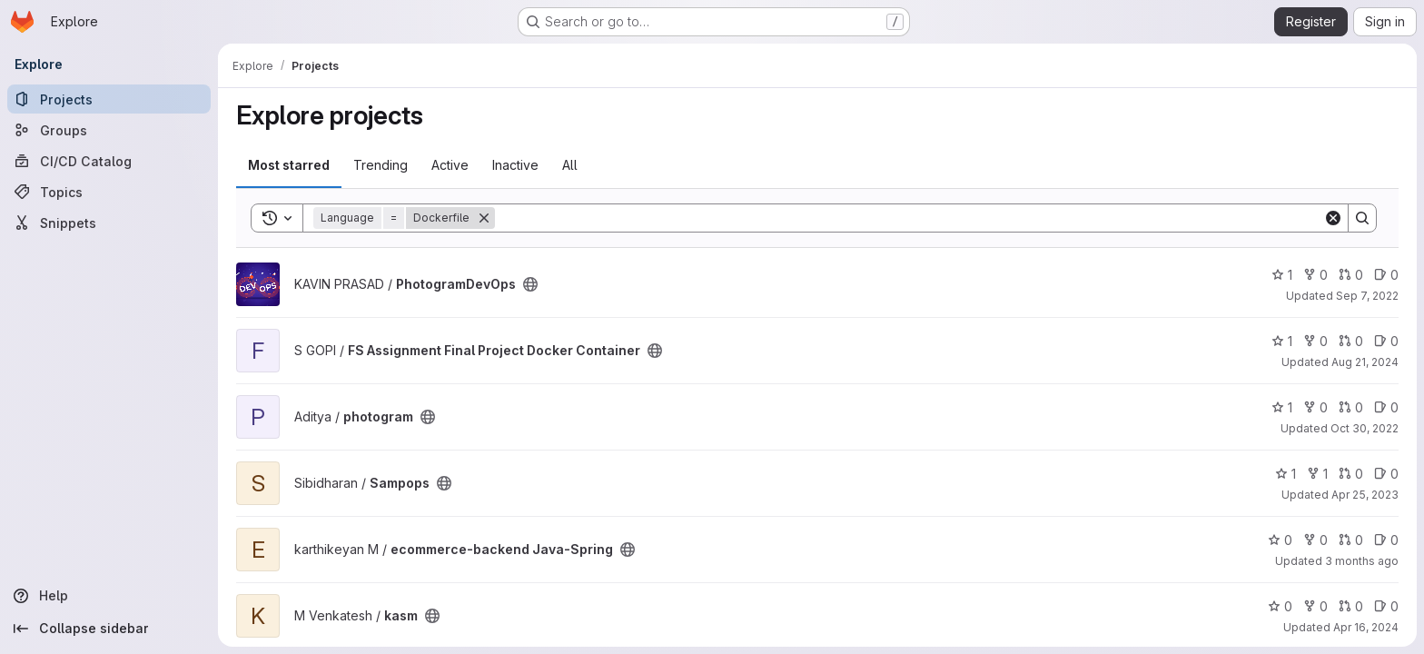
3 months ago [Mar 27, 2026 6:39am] (1362, 561)
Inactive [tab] (515, 165)
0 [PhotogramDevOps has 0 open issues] (1386, 274)
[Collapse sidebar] (109, 628)
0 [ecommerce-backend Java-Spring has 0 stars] (1280, 540)
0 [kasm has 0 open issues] (1386, 606)
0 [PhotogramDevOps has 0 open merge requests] (1351, 274)
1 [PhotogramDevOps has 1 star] (1281, 274)
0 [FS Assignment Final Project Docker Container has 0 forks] (1315, 341)
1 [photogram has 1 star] (1281, 407)
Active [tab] (450, 165)
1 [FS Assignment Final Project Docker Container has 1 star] (1281, 341)
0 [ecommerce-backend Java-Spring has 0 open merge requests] (1351, 540)
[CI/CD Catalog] (109, 160)
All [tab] (570, 165)
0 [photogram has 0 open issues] (1386, 407)
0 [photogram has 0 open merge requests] (1351, 407)
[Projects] (109, 99)
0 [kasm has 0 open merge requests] (1351, 606)
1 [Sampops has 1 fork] (1317, 473)
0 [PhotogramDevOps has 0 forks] (1315, 274)
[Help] (109, 595)
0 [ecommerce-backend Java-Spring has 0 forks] (1315, 540)
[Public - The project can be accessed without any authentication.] (530, 284)
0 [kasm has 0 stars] (1280, 606)
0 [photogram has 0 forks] (1315, 407)
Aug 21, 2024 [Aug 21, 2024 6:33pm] (1365, 362)
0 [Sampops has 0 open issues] (1386, 473)
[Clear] (1333, 218)
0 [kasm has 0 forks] (1315, 606)
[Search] (909, 218)
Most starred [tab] (289, 165)
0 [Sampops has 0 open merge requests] (1351, 473)
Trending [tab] (380, 165)
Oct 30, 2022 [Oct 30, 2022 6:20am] (1364, 428)
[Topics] (109, 191)
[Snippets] (109, 222)
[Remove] (484, 218)
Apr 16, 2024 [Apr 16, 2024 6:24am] (1366, 627)
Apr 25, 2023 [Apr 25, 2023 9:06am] (1365, 494)
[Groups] (109, 129)
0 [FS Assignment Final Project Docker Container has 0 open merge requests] (1351, 341)
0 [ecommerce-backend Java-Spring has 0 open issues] (1386, 540)
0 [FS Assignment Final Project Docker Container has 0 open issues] (1386, 341)
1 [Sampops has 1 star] (1285, 473)
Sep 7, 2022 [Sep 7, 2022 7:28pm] (1367, 295)
